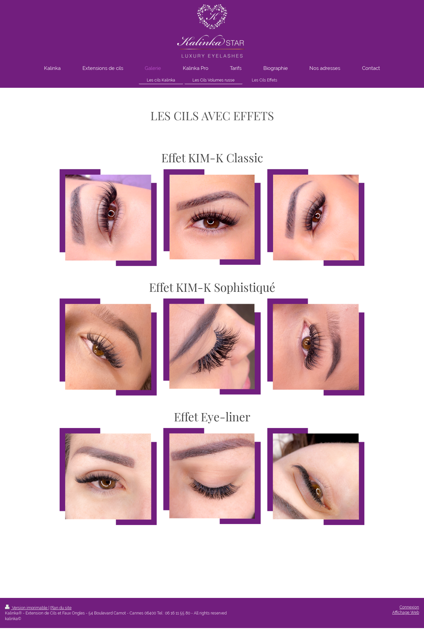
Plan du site (61, 608)
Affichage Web (405, 612)
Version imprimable (26, 608)
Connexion (409, 607)
